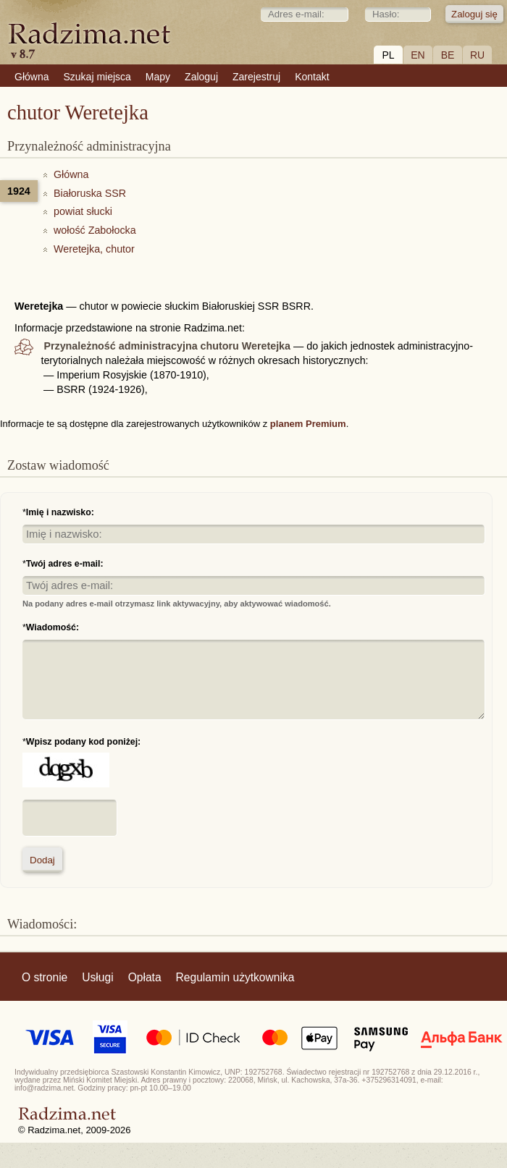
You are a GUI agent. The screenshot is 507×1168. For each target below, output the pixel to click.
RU (477, 55)
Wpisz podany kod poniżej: (83, 742)
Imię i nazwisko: (60, 512)
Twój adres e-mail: (65, 564)
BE (448, 55)
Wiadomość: (52, 627)
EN (417, 55)
